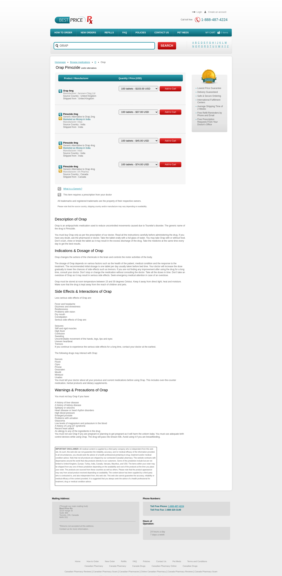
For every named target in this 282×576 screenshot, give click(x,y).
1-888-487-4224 (214, 20)
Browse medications (80, 62)
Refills (109, 32)
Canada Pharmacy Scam (206, 571)
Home (77, 561)
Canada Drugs (138, 566)
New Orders (88, 32)
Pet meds (183, 32)
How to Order (93, 561)
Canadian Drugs (190, 566)
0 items (224, 32)
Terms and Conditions (197, 561)
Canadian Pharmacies (129, 571)
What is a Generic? (72, 188)
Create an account (214, 12)
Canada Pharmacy (117, 566)
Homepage (60, 62)
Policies (141, 32)
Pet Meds (176, 561)
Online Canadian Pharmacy (153, 571)
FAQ (124, 32)
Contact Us (161, 32)
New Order (110, 561)
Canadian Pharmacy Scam (105, 571)
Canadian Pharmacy (94, 566)
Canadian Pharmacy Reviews (78, 571)
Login (197, 12)
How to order (63, 32)
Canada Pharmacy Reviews (180, 571)
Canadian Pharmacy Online (164, 566)
